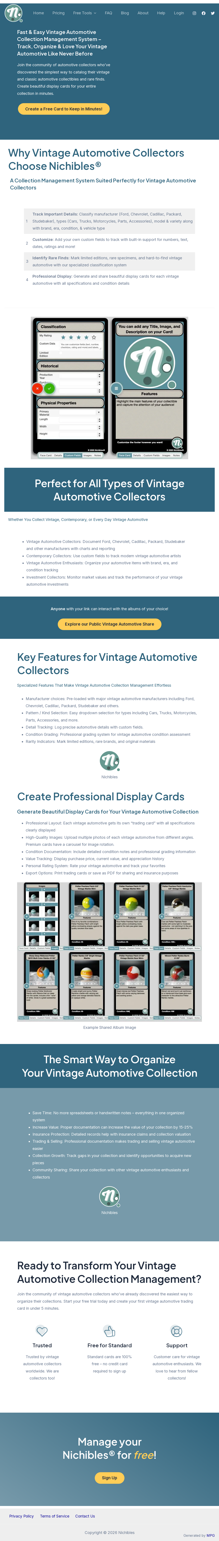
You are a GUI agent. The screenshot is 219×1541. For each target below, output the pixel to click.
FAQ (112, 13)
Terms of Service (55, 1516)
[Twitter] (213, 13)
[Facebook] (204, 13)
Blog (128, 13)
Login (179, 13)
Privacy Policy (23, 1516)
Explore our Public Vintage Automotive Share (109, 625)
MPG (211, 1535)
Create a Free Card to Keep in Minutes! (64, 109)
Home (45, 13)
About (145, 13)
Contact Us (84, 1516)
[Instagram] (194, 13)
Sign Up (109, 1479)
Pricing (64, 13)
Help (162, 13)
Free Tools (89, 13)
